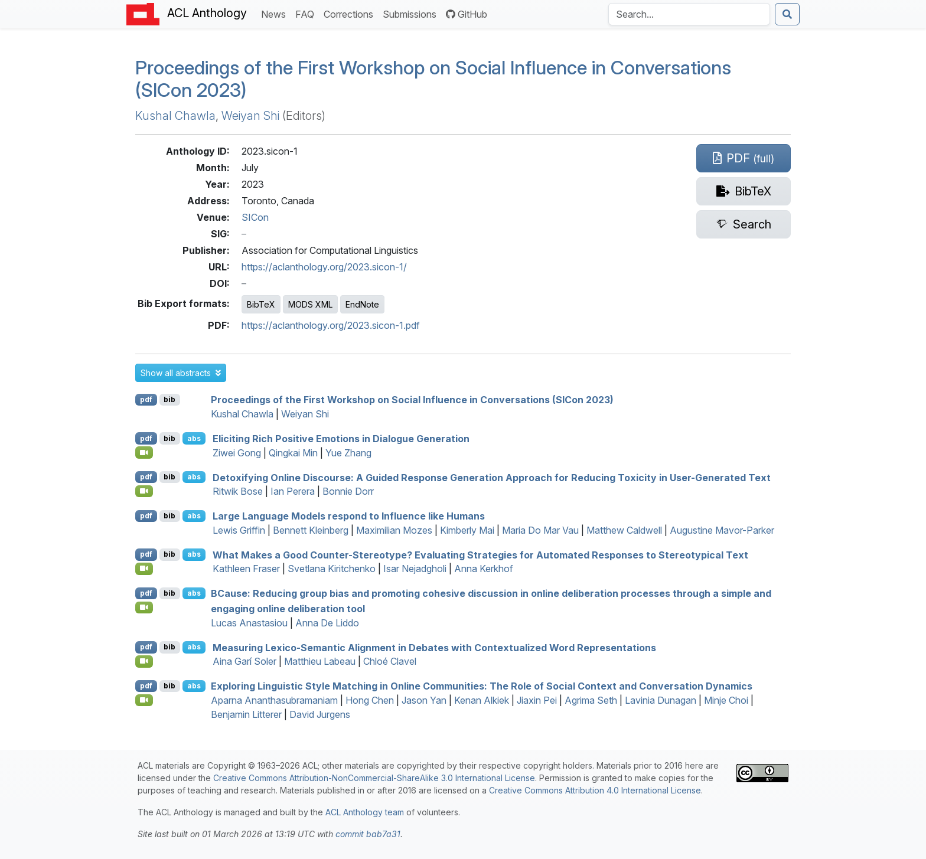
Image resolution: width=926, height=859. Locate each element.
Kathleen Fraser (246, 568)
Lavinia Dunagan (660, 700)
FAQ (307, 13)
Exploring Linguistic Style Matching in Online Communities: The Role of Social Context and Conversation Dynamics (481, 686)
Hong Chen (369, 700)
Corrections (351, 13)
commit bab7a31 (367, 834)
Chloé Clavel (389, 661)
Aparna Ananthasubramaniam (274, 700)
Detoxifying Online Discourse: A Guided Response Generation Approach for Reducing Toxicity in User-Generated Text (492, 477)
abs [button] (194, 438)
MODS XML (310, 304)
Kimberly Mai (467, 530)
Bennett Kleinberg (310, 530)
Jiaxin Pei (537, 700)
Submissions (412, 13)
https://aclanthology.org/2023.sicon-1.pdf (331, 325)
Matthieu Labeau (320, 661)
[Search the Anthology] (689, 14)
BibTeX (261, 304)
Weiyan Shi (250, 116)
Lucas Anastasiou (249, 623)
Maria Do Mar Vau (540, 530)
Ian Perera (292, 491)
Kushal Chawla (175, 116)
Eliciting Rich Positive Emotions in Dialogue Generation (341, 439)
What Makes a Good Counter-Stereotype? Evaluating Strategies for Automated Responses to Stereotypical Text (480, 554)
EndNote (362, 304)
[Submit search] (787, 14)
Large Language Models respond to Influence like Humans (349, 516)
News (276, 13)
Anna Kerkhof (483, 568)
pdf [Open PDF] (146, 399)
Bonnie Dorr (348, 491)
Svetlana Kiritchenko (332, 568)
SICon (255, 217)
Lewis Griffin (239, 530)
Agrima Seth (591, 700)
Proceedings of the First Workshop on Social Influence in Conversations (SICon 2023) (433, 79)
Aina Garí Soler (244, 661)
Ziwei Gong (237, 453)
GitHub (466, 14)
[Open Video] (144, 452)
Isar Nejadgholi (414, 568)
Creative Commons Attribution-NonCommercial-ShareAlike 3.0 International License (374, 778)
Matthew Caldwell (624, 530)
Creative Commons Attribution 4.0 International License (595, 790)
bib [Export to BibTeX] (169, 399)
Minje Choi (726, 700)
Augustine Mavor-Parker (722, 530)
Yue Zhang (348, 453)
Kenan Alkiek (481, 700)
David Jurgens (319, 714)
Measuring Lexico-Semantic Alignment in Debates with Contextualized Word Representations (434, 647)
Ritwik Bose (238, 491)
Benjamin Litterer (246, 714)
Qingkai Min (293, 453)
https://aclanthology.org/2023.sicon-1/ (324, 267)
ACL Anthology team (364, 812)
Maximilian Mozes (394, 530)
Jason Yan (424, 700)
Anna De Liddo (327, 623)
